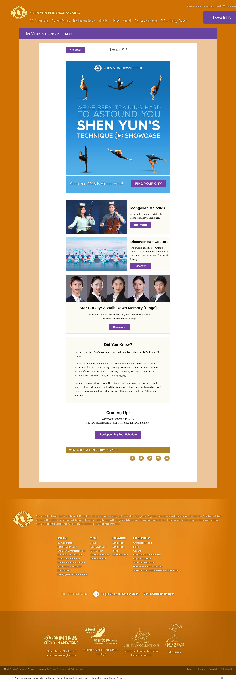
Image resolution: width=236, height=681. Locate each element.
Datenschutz (213, 669)
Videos (116, 20)
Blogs (115, 551)
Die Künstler (63, 570)
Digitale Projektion (142, 558)
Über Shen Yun (98, 547)
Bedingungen (200, 669)
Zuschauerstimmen (146, 20)
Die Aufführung (61, 20)
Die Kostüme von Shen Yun (147, 554)
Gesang (137, 551)
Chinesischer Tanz (142, 543)
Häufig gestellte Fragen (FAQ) (72, 574)
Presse (189, 6)
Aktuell (127, 20)
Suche (227, 6)
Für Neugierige (208, 6)
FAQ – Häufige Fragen (174, 20)
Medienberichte (98, 558)
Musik (136, 547)
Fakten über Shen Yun (68, 558)
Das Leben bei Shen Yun (69, 554)
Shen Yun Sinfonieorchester (71, 551)
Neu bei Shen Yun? (67, 547)
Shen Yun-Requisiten (143, 562)
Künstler (104, 20)
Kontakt (219, 6)
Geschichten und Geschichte (147, 566)
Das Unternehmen (84, 20)
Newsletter (197, 6)
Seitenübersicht (226, 669)
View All (74, 50)
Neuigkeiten (119, 538)
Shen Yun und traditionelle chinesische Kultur (156, 570)
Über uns (62, 538)
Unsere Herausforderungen (71, 562)
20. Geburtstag (39, 20)
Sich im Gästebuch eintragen (159, 594)
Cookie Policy (115, 677)
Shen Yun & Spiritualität (69, 566)
